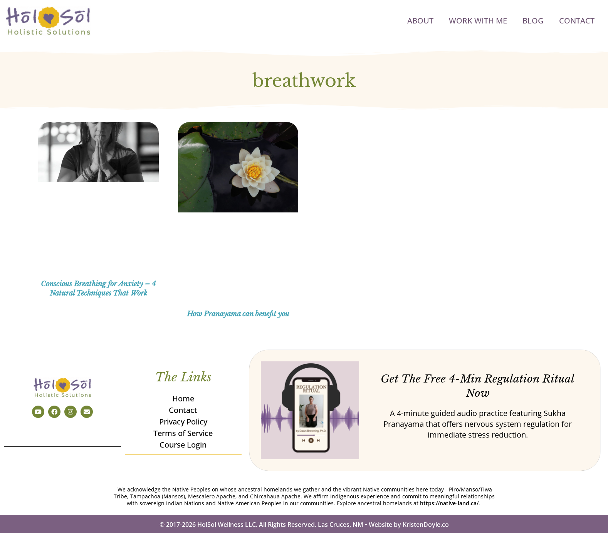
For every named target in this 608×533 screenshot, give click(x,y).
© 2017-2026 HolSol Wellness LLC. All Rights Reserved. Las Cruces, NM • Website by (281, 524)
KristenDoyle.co (426, 524)
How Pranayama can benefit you (238, 314)
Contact (577, 20)
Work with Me (478, 20)
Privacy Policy (183, 422)
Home (183, 399)
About (420, 20)
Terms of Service (183, 433)
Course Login (183, 445)
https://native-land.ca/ (449, 503)
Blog (533, 20)
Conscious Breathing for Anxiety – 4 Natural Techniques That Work (98, 288)
